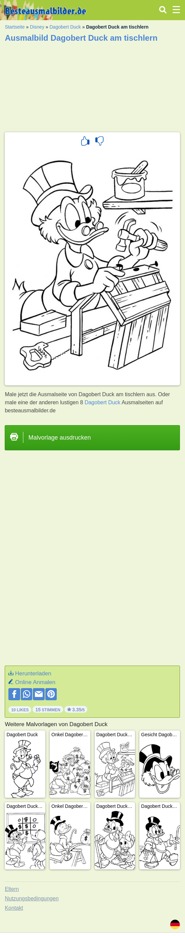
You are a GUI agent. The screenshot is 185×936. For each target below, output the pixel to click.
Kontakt (14, 908)
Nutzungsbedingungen (31, 898)
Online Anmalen (35, 682)
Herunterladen (33, 673)
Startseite (15, 27)
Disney (37, 27)
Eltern (12, 889)
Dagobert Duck (65, 27)
